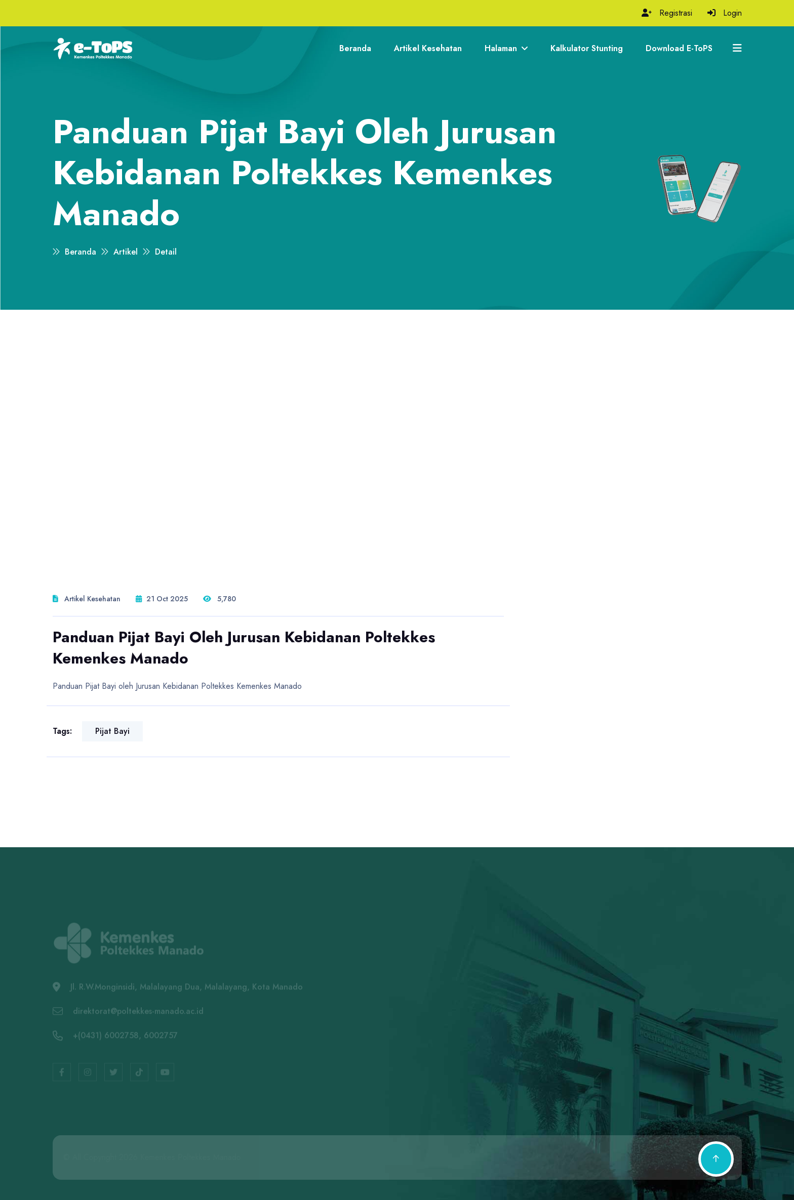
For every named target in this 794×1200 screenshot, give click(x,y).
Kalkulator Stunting (586, 48)
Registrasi (675, 13)
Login (732, 13)
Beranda (355, 48)
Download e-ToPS (679, 48)
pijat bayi (112, 731)
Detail (166, 252)
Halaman (506, 48)
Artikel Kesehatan (428, 48)
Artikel (125, 252)
